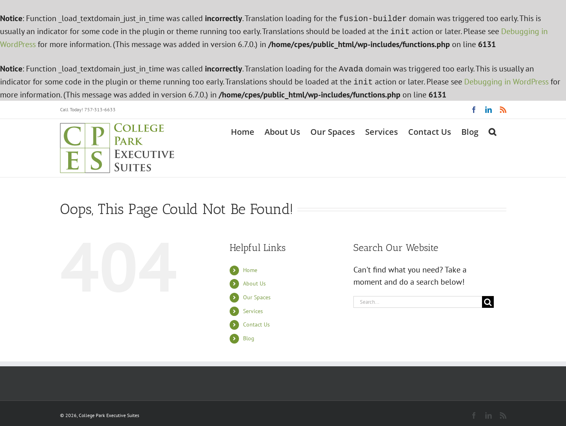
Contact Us (256, 321)
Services (253, 307)
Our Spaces (257, 294)
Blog (248, 335)
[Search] (488, 299)
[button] (492, 128)
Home (250, 266)
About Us (254, 280)
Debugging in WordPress (506, 79)
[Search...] (417, 299)
